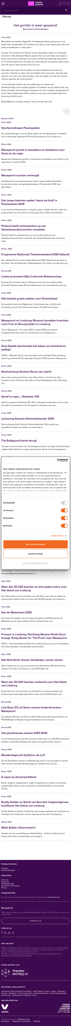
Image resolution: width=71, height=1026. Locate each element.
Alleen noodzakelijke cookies (35, 563)
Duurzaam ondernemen (10, 886)
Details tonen (57, 536)
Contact (4, 868)
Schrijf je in (35, 921)
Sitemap (37, 1021)
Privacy (4, 888)
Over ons (4, 880)
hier (9, 102)
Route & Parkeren (8, 870)
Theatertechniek (7, 884)
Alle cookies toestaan (35, 544)
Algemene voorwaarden (21, 1021)
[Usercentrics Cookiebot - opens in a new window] (57, 460)
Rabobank (12, 993)
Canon (47, 991)
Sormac (4, 993)
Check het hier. (54, 897)
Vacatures (5, 882)
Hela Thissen (38, 991)
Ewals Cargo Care (25, 993)
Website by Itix (24, 1019)
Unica (34, 995)
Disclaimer (5, 1021)
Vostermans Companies (21, 995)
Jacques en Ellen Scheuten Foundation (16, 991)
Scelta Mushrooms (41, 993)
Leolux (53, 991)
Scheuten (61, 991)
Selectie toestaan (35, 554)
